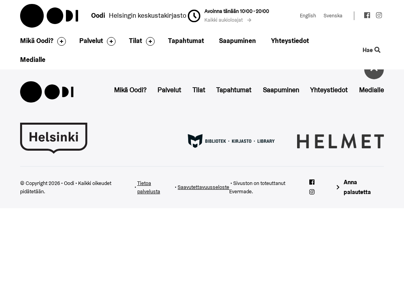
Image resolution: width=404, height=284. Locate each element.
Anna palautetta (357, 187)
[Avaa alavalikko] (59, 41)
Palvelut (91, 40)
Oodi (49, 16)
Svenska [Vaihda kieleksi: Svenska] (333, 15)
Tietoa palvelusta (148, 187)
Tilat (135, 40)
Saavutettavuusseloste (203, 187)
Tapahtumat (186, 40)
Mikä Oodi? (36, 40)
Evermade (240, 191)
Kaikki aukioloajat (228, 20)
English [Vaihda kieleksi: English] (308, 15)
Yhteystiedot (290, 40)
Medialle (32, 59)
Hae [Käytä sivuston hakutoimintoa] (371, 50)
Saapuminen (237, 40)
